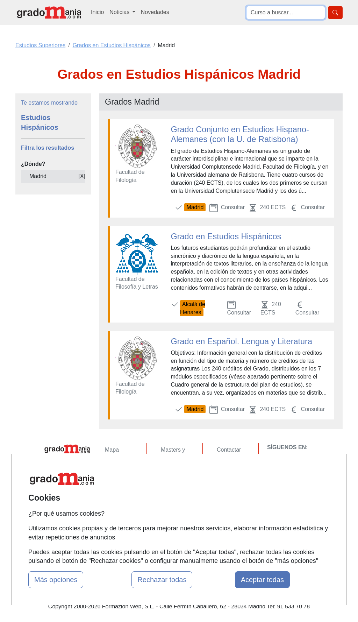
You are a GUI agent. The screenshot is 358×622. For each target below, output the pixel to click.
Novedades (155, 12)
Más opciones (55, 580)
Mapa (112, 450)
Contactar (229, 450)
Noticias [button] (120, 12)
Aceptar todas (262, 580)
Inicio (97, 12)
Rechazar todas (161, 580)
